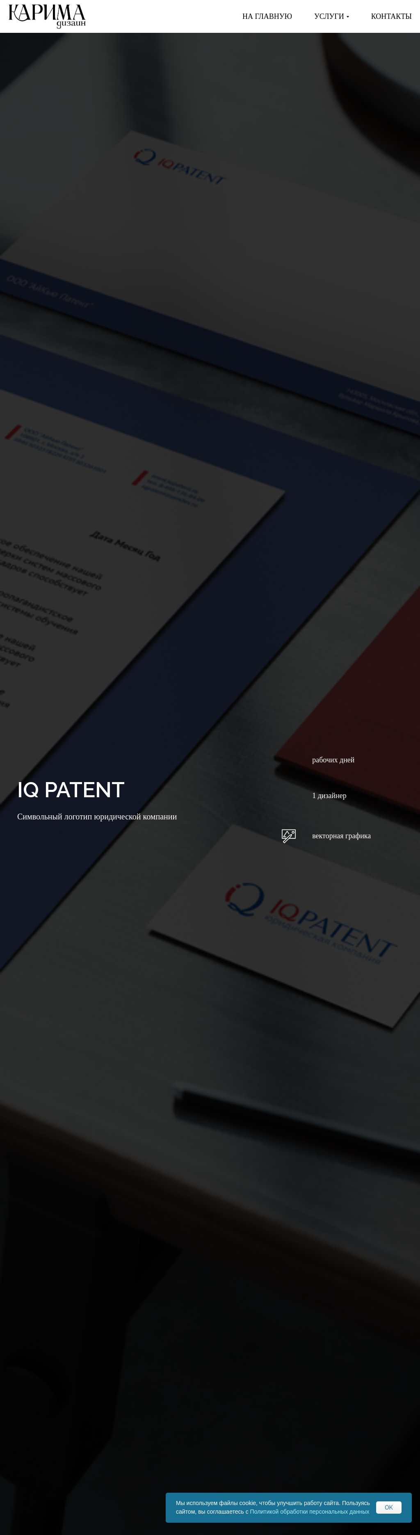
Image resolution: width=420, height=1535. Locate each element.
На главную (267, 16)
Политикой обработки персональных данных (310, 1511)
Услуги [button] (329, 16)
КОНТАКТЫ (391, 16)
